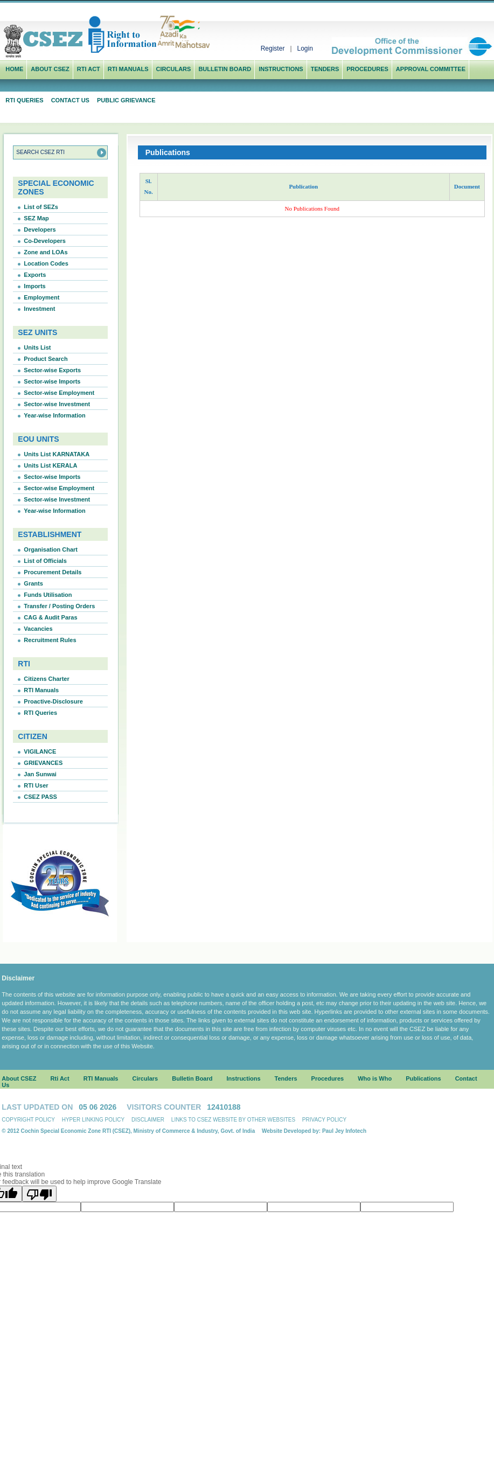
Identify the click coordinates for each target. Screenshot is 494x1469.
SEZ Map (36, 218)
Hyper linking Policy (93, 1120)
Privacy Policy (324, 1120)
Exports (35, 274)
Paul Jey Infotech (344, 1131)
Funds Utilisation (48, 594)
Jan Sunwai (40, 774)
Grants (33, 583)
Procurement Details (52, 572)
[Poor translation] (39, 1194)
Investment (39, 308)
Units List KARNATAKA (56, 454)
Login (305, 48)
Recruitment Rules (50, 640)
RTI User (36, 785)
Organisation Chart (51, 549)
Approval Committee (430, 69)
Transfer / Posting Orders (59, 606)
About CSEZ (19, 1078)
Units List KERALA (50, 465)
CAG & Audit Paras (50, 617)
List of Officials (45, 561)
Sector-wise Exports (52, 370)
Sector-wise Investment (57, 404)
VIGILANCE (40, 751)
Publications (423, 1078)
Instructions (281, 69)
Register (273, 48)
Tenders (325, 69)
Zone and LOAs (45, 252)
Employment (41, 297)
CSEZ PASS (40, 796)
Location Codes (46, 263)
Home (14, 69)
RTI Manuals (128, 69)
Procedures (367, 69)
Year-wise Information (54, 415)
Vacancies (38, 628)
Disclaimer (147, 1120)
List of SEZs (41, 207)
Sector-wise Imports (52, 381)
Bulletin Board (224, 69)
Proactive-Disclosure (53, 701)
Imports (34, 286)
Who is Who (375, 1078)
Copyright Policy (28, 1120)
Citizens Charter (46, 679)
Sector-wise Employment (59, 392)
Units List (37, 347)
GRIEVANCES (43, 763)
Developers (39, 229)
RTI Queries (24, 100)
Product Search (45, 359)
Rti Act (88, 69)
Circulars (173, 69)
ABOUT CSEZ (50, 69)
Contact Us (70, 100)
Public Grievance (126, 100)
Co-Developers (45, 241)
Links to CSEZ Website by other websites (233, 1120)
